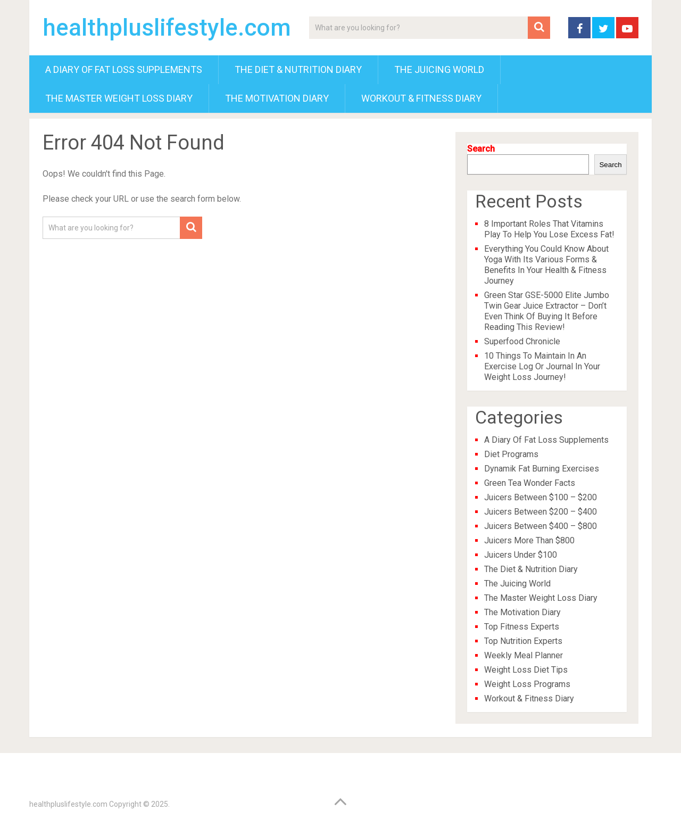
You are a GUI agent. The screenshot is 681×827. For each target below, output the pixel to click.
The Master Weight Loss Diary (119, 98)
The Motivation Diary (277, 98)
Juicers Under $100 (520, 555)
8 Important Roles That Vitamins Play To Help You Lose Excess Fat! (549, 229)
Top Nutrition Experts (523, 641)
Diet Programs (511, 454)
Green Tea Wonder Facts (529, 483)
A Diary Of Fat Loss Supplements (123, 69)
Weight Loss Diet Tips (526, 670)
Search (481, 149)
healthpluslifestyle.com (167, 27)
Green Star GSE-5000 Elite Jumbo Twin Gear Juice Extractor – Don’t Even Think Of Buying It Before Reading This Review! (546, 311)
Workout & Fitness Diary (421, 98)
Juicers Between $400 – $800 (540, 526)
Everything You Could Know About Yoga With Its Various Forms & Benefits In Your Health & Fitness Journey (546, 265)
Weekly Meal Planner (523, 655)
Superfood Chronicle (522, 341)
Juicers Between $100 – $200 (540, 497)
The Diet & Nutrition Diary (298, 69)
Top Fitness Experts (521, 627)
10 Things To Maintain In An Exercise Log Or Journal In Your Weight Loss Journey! (542, 366)
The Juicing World (439, 69)
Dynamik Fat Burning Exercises (541, 469)
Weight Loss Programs (527, 684)
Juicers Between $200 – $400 (540, 512)
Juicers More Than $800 (529, 540)
